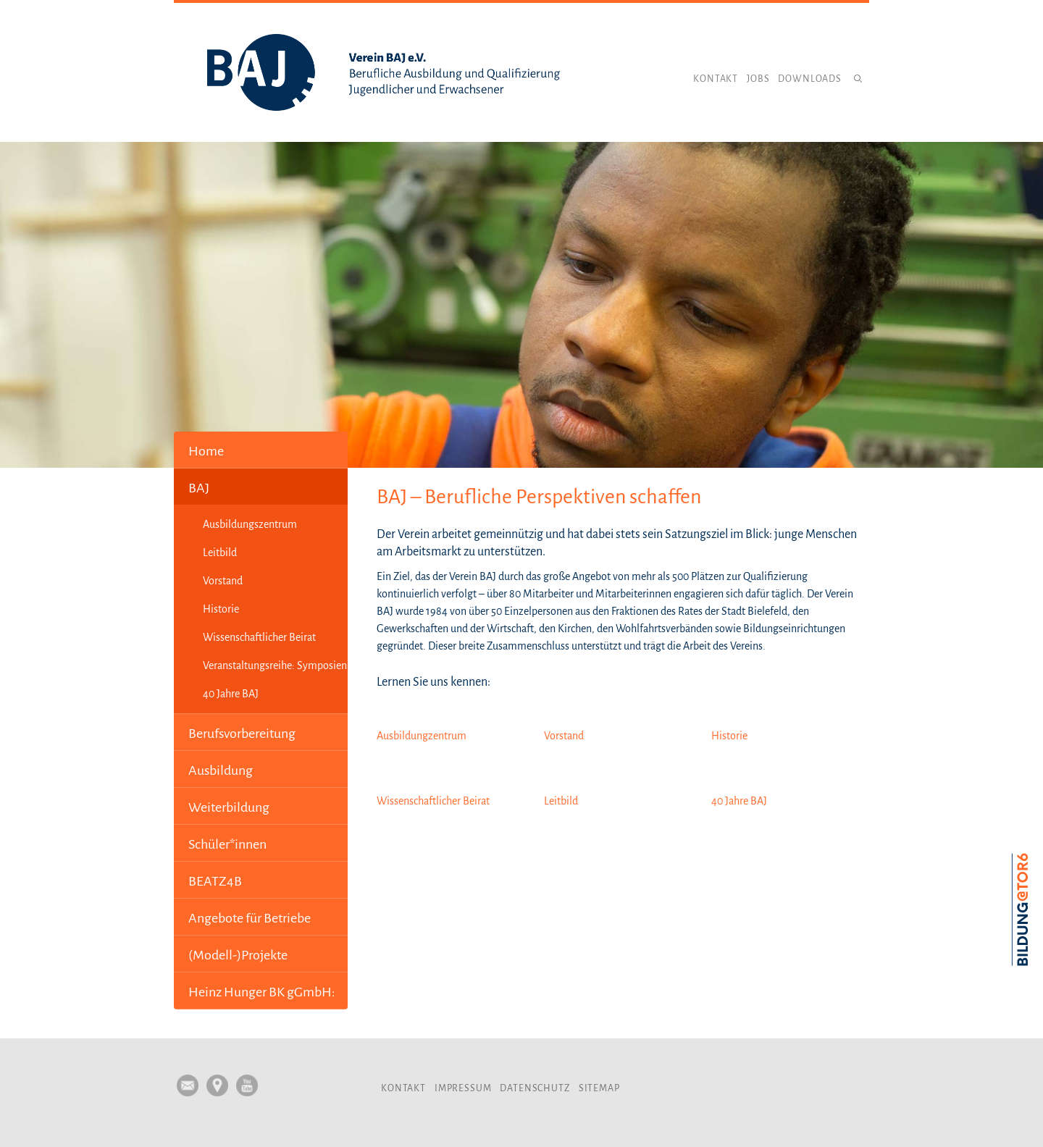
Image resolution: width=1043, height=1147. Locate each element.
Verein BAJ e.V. (383, 72)
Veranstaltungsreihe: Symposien (275, 665)
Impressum (463, 1088)
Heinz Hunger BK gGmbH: (261, 992)
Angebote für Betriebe (249, 918)
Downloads (810, 79)
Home (206, 451)
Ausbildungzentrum (421, 735)
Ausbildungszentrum (250, 524)
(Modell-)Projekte (238, 955)
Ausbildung (220, 770)
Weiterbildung (228, 807)
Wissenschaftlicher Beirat (259, 637)
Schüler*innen (227, 844)
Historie (221, 609)
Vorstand (223, 581)
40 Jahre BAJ (231, 693)
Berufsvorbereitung (242, 733)
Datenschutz (534, 1088)
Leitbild (220, 552)
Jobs (758, 79)
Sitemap (599, 1088)
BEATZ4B (215, 881)
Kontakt (715, 79)
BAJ (198, 488)
